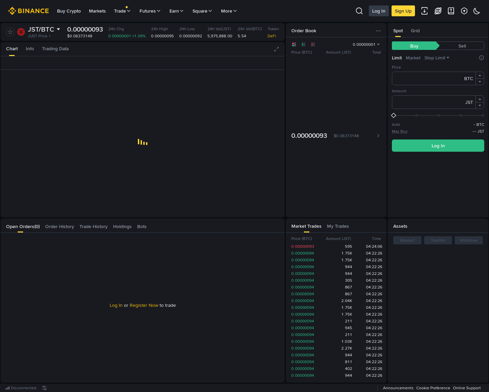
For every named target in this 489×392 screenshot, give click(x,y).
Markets (97, 11)
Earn (176, 11)
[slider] (438, 115)
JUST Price (39, 36)
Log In (378, 11)
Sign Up (403, 11)
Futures (150, 11)
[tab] (12, 49)
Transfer (438, 240)
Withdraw (468, 240)
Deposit (407, 240)
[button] (480, 75)
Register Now (144, 305)
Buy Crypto (69, 11)
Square (203, 11)
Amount (399, 91)
